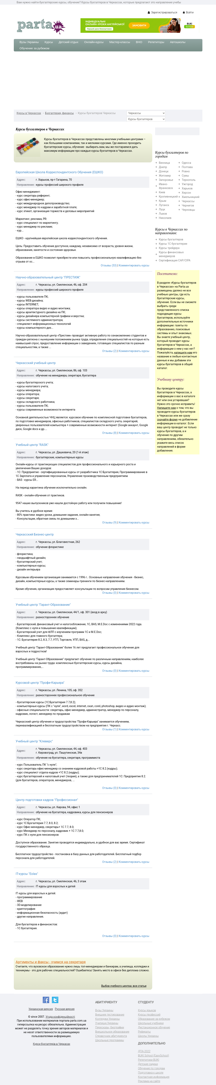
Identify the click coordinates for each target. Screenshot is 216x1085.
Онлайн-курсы (93, 42)
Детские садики (148, 1064)
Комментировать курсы (134, 265)
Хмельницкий (190, 196)
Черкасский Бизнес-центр (35, 534)
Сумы (185, 175)
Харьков (187, 188)
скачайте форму (167, 419)
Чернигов (188, 205)
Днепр (163, 167)
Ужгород (187, 184)
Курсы (49, 42)
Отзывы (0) (109, 592)
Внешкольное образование (112, 1031)
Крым (162, 200)
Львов (163, 213)
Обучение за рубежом (34, 48)
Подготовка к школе (151, 1072)
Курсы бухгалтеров (171, 239)
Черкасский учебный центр (36, 363)
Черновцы (188, 209)
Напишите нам (166, 407)
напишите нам (183, 352)
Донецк (164, 171)
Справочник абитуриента (111, 1035)
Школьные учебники (151, 1023)
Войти (188, 12)
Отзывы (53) (109, 265)
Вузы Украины (29, 42)
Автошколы (177, 42)
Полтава (187, 167)
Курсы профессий (149, 1014)
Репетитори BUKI (148, 1059)
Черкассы (188, 201)
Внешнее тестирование (109, 1014)
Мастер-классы (119, 42)
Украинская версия (41, 1008)
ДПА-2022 (144, 1051)
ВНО (139, 42)
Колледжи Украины (107, 1018)
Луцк (162, 209)
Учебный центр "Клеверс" (34, 741)
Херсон (186, 192)
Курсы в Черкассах (29, 113)
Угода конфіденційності (60, 1016)
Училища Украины (106, 1023)
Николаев (165, 217)
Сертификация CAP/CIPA (174, 260)
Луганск (164, 205)
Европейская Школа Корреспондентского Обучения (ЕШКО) (59, 172)
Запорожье (166, 179)
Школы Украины (148, 1035)
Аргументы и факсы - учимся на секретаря (51, 962)
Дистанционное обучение (154, 1027)
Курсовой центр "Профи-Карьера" (40, 683)
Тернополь (189, 179)
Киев (162, 192)
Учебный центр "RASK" (32, 445)
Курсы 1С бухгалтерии (173, 243)
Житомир (165, 175)
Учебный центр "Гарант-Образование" (43, 605)
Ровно (186, 171)
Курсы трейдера (169, 248)
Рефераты (144, 1031)
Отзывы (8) (109, 432)
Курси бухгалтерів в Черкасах (51, 1043)
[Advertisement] (108, 80)
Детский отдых (68, 42)
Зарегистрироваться (162, 12)
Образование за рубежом (154, 1018)
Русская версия (64, 1008)
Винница (164, 162)
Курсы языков (147, 1010)
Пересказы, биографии (109, 1027)
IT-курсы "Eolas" (27, 874)
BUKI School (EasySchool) (153, 1055)
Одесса (186, 162)
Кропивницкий (168, 196)
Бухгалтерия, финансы (59, 113)
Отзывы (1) (109, 729)
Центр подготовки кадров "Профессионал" (47, 800)
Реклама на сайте (149, 1081)
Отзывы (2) (109, 351)
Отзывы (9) (109, 522)
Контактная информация (153, 1076)
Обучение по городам (151, 1068)
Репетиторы (156, 42)
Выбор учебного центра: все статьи (123, 985)
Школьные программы (109, 1040)
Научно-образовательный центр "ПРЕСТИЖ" (48, 277)
